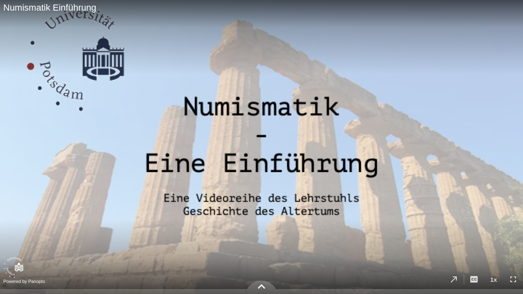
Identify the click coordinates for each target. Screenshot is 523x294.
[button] (454, 279)
